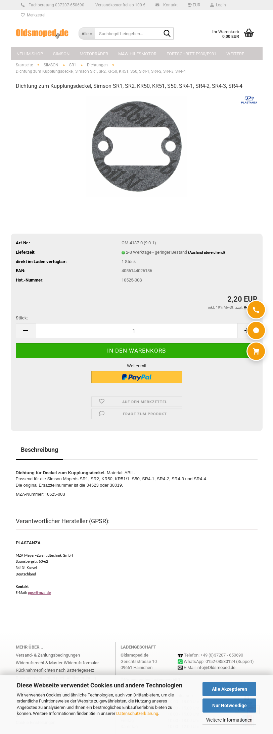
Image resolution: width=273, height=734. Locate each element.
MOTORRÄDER (94, 53)
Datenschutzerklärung (137, 713)
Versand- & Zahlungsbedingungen (48, 655)
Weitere (235, 53)
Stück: (22, 317)
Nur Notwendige (229, 705)
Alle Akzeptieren (229, 689)
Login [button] (218, 5)
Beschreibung (39, 449)
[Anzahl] (136, 330)
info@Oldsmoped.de (215, 667)
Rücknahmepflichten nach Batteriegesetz (55, 670)
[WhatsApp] (256, 330)
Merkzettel (33, 15)
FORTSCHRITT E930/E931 (191, 53)
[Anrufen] (256, 309)
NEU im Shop (29, 53)
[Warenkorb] (256, 351)
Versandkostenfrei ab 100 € (119, 5)
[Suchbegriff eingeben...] (87, 33)
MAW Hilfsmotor (137, 53)
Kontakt (169, 5)
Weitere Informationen (229, 720)
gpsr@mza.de (39, 592)
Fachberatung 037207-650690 (55, 5)
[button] (194, 5)
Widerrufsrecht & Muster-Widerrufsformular (57, 662)
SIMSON (61, 53)
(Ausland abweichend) (206, 252)
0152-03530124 (220, 661)
